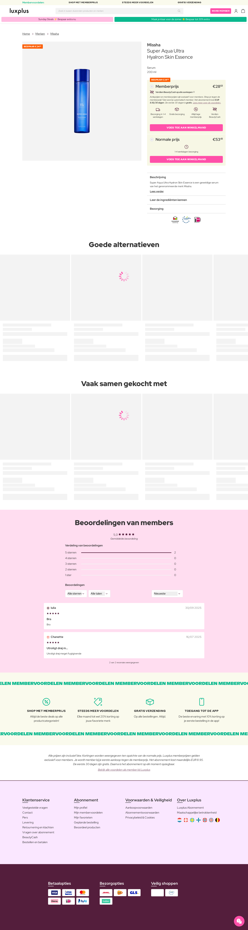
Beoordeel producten (87, 827)
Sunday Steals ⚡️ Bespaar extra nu (57, 19)
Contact (27, 812)
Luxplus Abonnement (190, 807)
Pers (25, 817)
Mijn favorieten (83, 817)
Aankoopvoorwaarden (138, 807)
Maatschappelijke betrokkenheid (196, 812)
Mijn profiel (80, 807)
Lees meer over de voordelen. (207, 102)
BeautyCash (30, 837)
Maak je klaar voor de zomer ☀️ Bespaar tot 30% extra (180, 19)
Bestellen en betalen (35, 842)
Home (26, 34)
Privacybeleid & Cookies (140, 817)
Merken (40, 34)
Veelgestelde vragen (35, 807)
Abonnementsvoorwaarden (142, 812)
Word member (221, 11)
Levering (27, 822)
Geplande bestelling (86, 822)
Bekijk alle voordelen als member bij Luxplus (124, 770)
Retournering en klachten (38, 827)
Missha (54, 34)
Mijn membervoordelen (88, 812)
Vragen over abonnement (38, 832)
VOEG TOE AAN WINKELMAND (186, 127)
